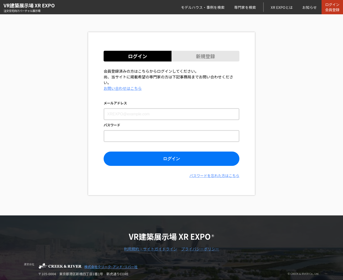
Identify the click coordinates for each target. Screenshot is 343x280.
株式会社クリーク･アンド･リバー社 (110, 266)
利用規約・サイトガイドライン (150, 249)
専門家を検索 (245, 7)
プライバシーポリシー (200, 249)
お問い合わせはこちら (123, 88)
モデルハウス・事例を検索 (203, 7)
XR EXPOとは (282, 7)
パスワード (112, 124)
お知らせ (309, 7)
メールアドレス (115, 103)
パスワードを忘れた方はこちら (214, 175)
